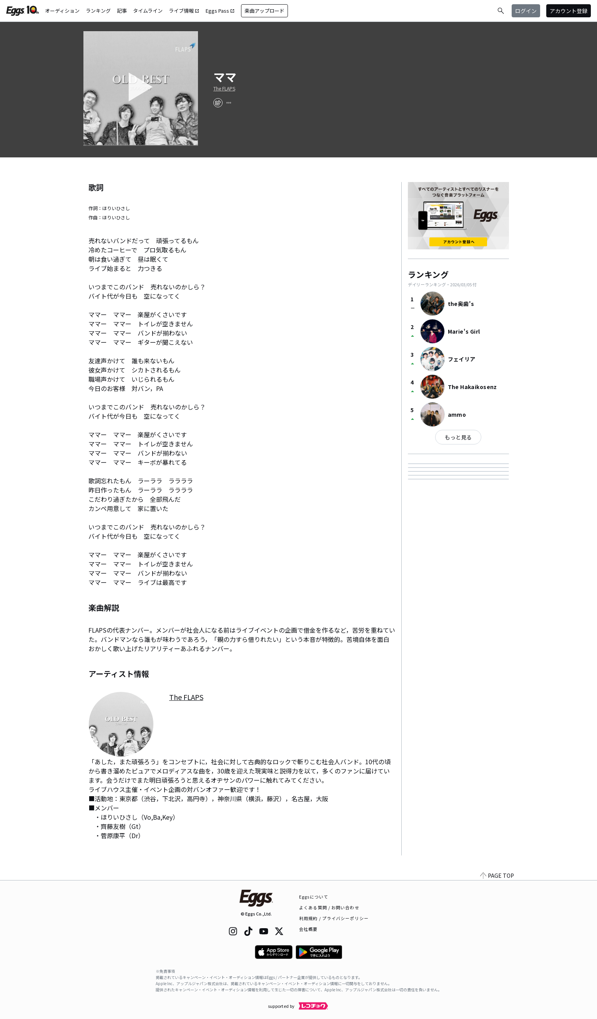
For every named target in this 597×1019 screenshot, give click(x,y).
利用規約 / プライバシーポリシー (334, 918)
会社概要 (308, 929)
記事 (122, 10)
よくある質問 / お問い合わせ (329, 907)
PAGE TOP (497, 875)
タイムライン (148, 10)
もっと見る (458, 437)
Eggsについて (313, 897)
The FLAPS (224, 88)
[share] (218, 102)
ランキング (98, 10)
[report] (228, 102)
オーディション (62, 10)
